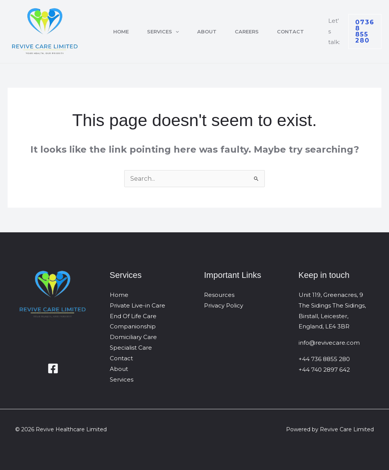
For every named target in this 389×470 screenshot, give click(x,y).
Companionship (133, 326)
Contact (290, 31)
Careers (247, 31)
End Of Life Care (133, 316)
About (207, 31)
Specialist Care (131, 347)
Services (163, 31)
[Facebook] (53, 368)
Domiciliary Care (133, 337)
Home (121, 31)
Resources (219, 294)
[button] (175, 31)
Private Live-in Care (137, 305)
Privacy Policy (223, 305)
